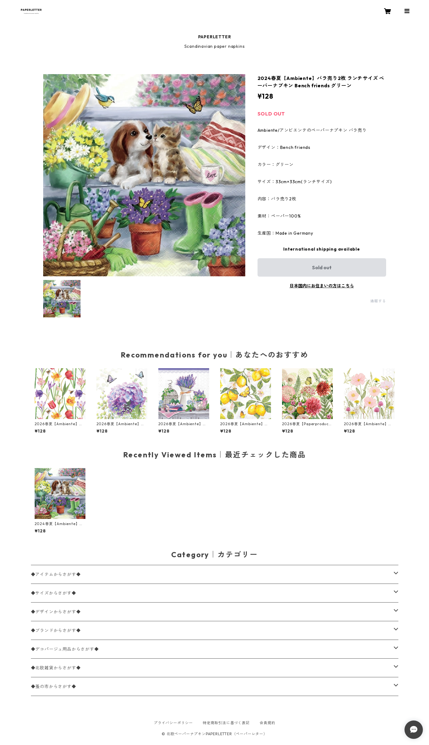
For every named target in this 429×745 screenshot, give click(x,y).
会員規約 (267, 722)
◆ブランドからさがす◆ (56, 630)
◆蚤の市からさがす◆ (53, 686)
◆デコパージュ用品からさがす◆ (65, 649)
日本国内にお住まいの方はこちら (322, 286)
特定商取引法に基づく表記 (226, 722)
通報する (378, 301)
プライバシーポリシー (173, 722)
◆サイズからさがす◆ (53, 593)
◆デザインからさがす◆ (56, 612)
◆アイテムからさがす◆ (56, 574)
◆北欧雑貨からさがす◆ (56, 668)
